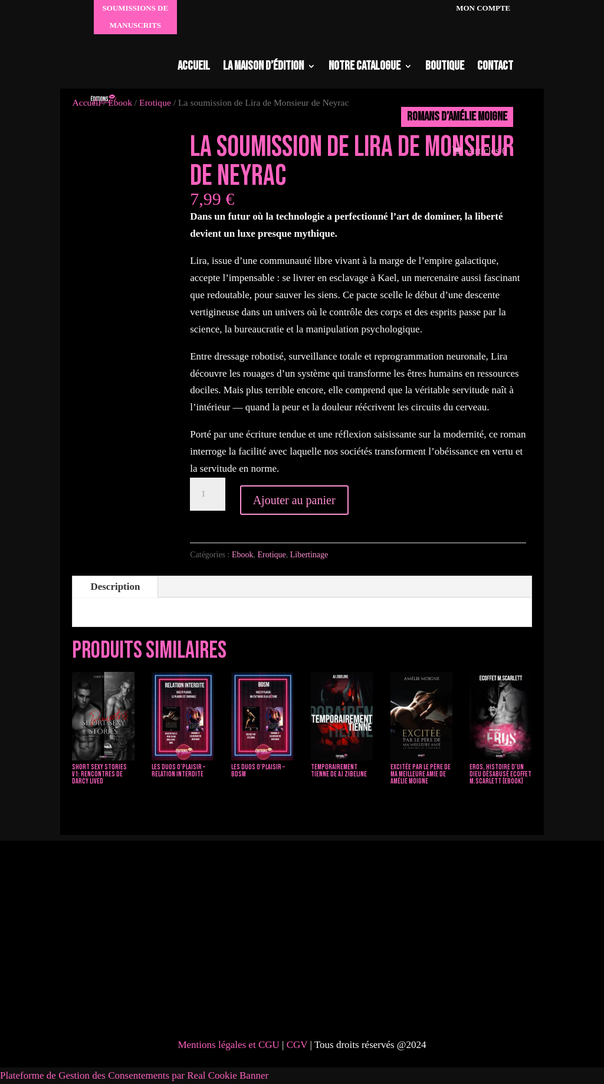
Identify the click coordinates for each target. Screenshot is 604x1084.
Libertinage (309, 554)
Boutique (444, 65)
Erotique (272, 554)
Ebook (243, 554)
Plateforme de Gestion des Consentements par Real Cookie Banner (134, 1075)
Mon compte (482, 8)
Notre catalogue (365, 65)
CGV (298, 1044)
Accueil (194, 65)
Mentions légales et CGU (228, 1044)
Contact (495, 65)
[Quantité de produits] (207, 494)
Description (115, 586)
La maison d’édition (263, 65)
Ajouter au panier (294, 500)
